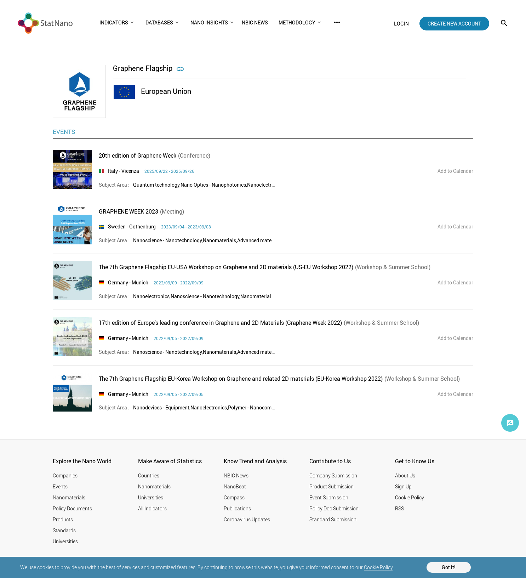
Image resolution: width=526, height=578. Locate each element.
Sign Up (403, 486)
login (401, 23)
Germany (118, 282)
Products (63, 519)
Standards (64, 530)
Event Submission (328, 497)
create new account (454, 23)
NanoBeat (235, 486)
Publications (237, 508)
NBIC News (236, 475)
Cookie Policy (378, 567)
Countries (148, 475)
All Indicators (152, 508)
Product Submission (331, 486)
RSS (399, 508)
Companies (65, 475)
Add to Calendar (455, 171)
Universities (65, 541)
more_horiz (337, 22)
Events (60, 486)
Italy (113, 171)
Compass (234, 497)
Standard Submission (332, 519)
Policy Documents (72, 508)
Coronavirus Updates (247, 519)
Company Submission (333, 475)
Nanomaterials (69, 497)
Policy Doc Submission (334, 508)
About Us (405, 475)
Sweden (117, 226)
